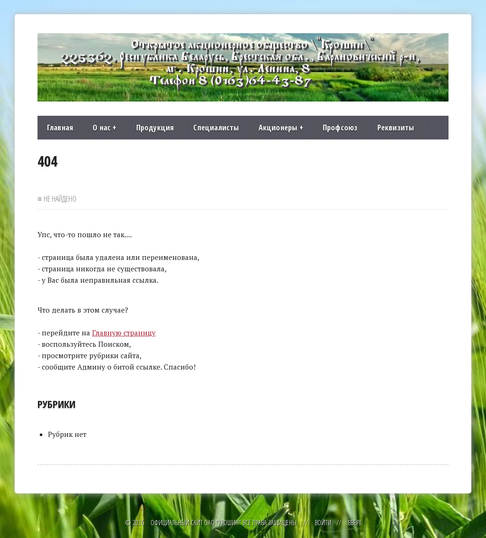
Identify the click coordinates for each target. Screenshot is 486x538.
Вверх (354, 522)
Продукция (155, 127)
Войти (323, 522)
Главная (60, 127)
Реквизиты (395, 127)
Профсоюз (340, 127)
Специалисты (216, 127)
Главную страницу (124, 332)
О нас (104, 127)
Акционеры (281, 127)
